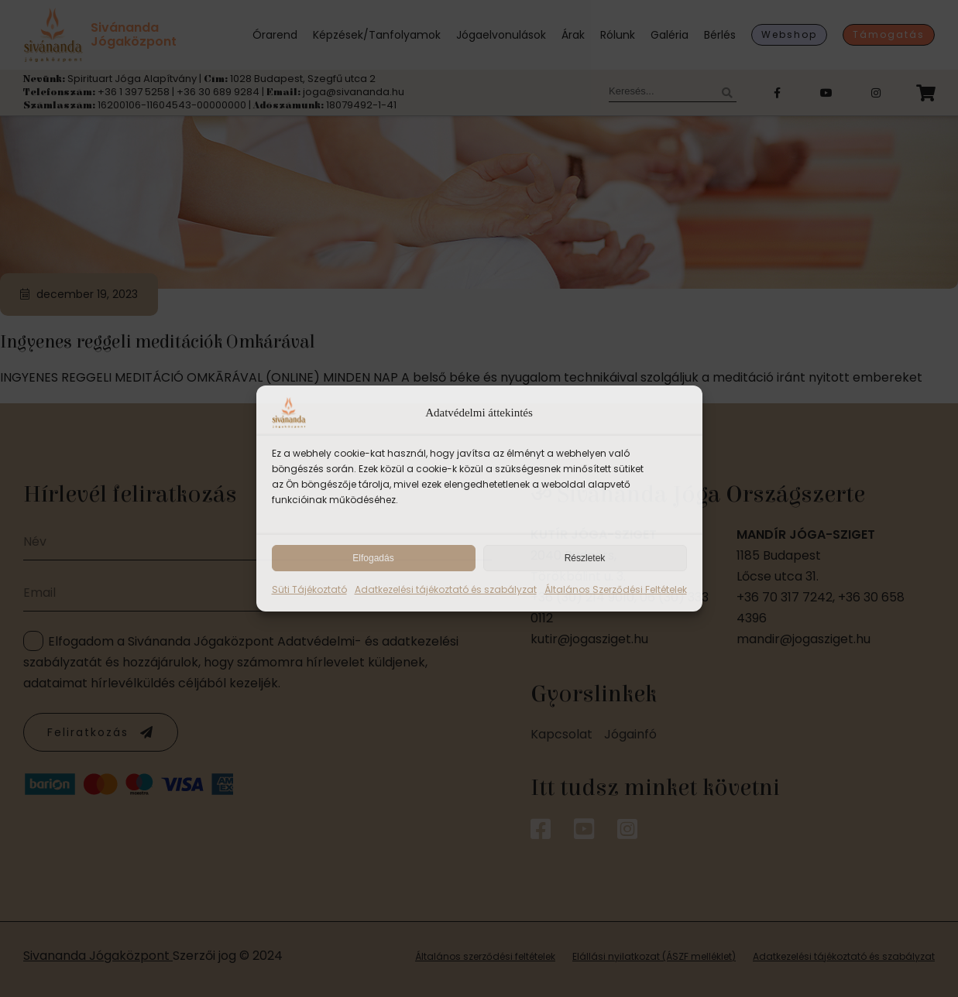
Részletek (585, 558)
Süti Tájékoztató (309, 589)
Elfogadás (372, 558)
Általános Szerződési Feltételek (615, 589)
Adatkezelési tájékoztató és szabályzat (446, 589)
